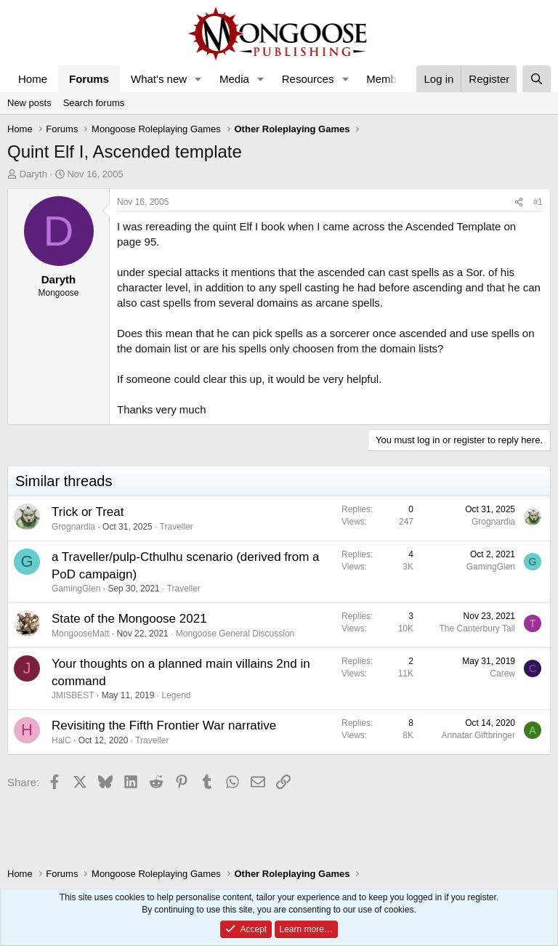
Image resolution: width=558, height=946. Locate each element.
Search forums (94, 102)
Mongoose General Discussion (235, 633)
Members (389, 79)
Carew (502, 673)
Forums (89, 79)
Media (234, 79)
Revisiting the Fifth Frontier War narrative (164, 725)
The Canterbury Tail (478, 628)
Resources (308, 79)
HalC (61, 740)
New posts (29, 102)
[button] (198, 78)
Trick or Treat (88, 512)
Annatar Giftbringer (478, 735)
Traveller (176, 527)
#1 (538, 202)
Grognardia (73, 527)
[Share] (518, 202)
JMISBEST (73, 695)
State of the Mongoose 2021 (129, 619)
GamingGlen (76, 588)
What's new (159, 79)
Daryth (33, 174)
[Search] (536, 78)
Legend (175, 695)
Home (32, 79)
